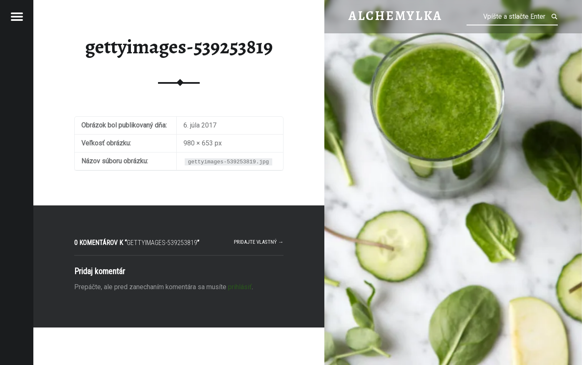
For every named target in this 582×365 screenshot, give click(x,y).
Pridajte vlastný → (258, 242)
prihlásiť (240, 287)
